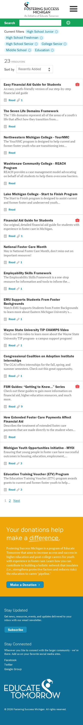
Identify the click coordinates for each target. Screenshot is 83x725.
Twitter (8, 664)
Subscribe (15, 629)
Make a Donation (25, 584)
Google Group (13, 669)
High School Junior (40, 31)
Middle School (16, 50)
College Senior (52, 44)
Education (42, 50)
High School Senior (19, 44)
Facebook (10, 660)
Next (16, 500)
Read (12, 100)
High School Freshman (22, 38)
